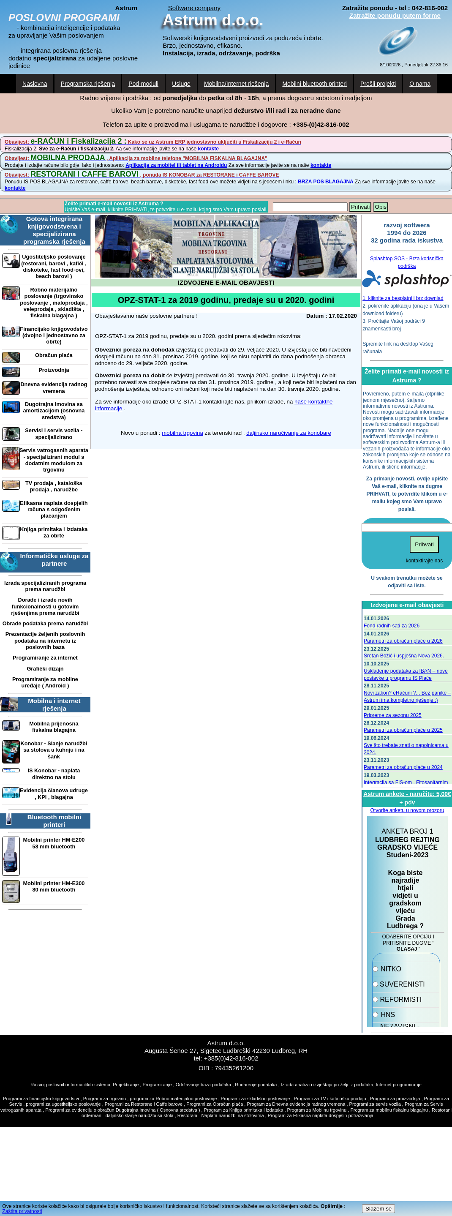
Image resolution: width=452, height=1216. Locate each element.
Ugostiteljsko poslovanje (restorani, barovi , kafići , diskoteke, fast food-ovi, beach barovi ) (53, 266)
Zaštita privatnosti (22, 1211)
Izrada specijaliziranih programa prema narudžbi (45, 586)
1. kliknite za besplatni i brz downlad (402, 298)
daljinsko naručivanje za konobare (288, 433)
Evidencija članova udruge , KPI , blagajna (54, 793)
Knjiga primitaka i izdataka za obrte (53, 532)
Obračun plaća (54, 355)
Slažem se (378, 1208)
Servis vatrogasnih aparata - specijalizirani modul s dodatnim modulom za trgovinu (53, 460)
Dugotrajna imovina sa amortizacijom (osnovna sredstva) (53, 410)
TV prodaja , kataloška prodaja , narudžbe (53, 486)
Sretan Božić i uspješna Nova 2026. (404, 656)
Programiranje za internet (45, 657)
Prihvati (360, 207)
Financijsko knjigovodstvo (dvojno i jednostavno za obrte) (53, 335)
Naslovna (34, 83)
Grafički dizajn (45, 668)
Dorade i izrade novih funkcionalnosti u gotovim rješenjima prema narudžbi (45, 606)
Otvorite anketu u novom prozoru (407, 810)
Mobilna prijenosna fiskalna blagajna (53, 726)
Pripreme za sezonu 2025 (393, 715)
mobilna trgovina (182, 433)
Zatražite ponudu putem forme (395, 15)
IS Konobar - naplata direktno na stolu (53, 773)
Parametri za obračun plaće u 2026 (403, 641)
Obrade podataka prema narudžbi (45, 623)
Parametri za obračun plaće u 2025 (403, 730)
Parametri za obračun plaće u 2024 (403, 767)
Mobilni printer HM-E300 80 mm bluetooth (53, 886)
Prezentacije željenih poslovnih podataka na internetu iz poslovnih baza (45, 640)
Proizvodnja (53, 370)
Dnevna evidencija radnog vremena (53, 387)
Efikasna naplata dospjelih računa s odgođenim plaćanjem (53, 509)
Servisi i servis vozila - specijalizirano (53, 433)
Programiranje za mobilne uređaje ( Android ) (45, 682)
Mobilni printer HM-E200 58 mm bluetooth (53, 843)
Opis (381, 207)
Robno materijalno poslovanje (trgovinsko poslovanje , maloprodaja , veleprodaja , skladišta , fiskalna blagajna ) (53, 302)
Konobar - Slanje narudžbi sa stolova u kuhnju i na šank (53, 750)
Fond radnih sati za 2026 (391, 626)
